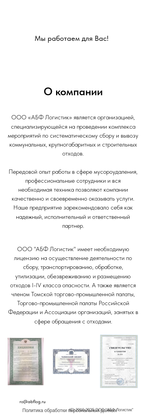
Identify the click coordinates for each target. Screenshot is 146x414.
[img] (72, 20)
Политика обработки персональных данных (70, 410)
